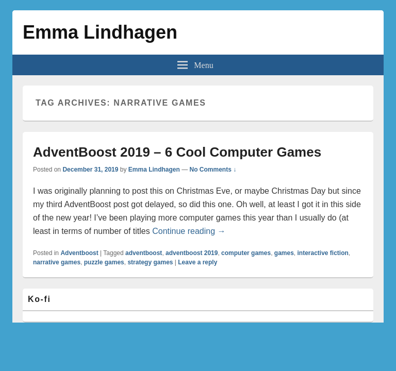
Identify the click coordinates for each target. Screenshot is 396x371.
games (284, 253)
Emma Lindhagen (100, 32)
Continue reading (188, 231)
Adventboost (79, 253)
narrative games (56, 262)
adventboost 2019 (192, 253)
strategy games (150, 262)
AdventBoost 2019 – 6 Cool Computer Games (177, 152)
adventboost (143, 253)
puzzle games (104, 262)
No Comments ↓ (213, 169)
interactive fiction (323, 253)
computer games (246, 253)
